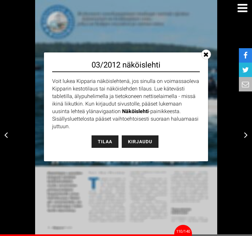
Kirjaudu (140, 141)
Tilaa (105, 141)
